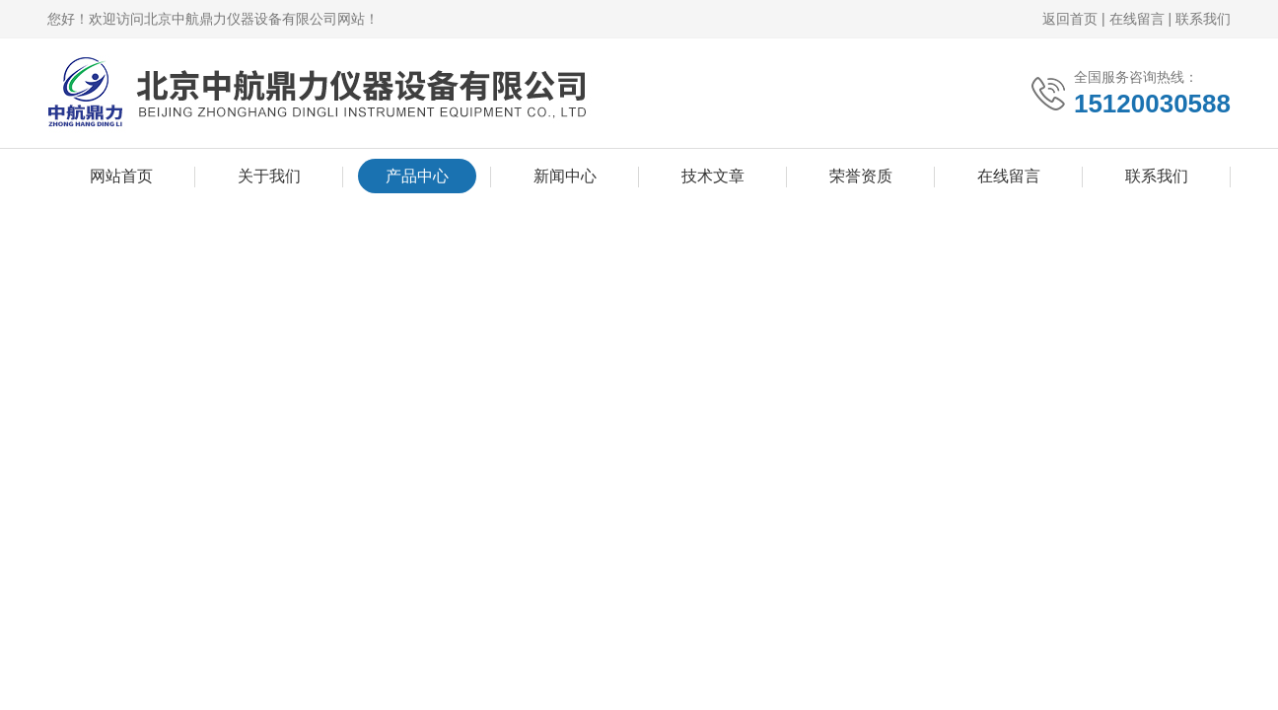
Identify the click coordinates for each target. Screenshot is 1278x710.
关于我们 (269, 176)
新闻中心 (565, 176)
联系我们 (1203, 19)
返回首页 (1070, 19)
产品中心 (417, 176)
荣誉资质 (860, 176)
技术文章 (713, 176)
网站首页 (121, 176)
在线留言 (1137, 19)
